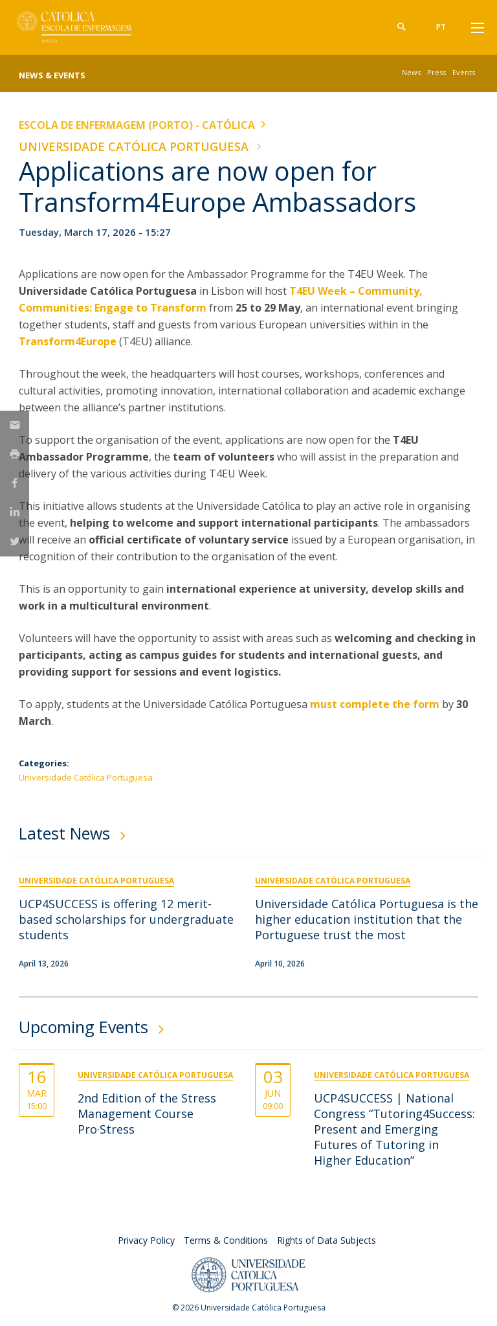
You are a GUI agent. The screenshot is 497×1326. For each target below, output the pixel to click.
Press (436, 72)
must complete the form (374, 704)
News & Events (52, 75)
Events (463, 72)
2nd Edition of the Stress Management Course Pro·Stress (147, 1113)
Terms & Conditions (226, 1240)
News (411, 72)
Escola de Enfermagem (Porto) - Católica (137, 125)
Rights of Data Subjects (326, 1240)
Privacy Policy (146, 1240)
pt (441, 26)
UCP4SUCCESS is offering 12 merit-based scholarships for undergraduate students (126, 919)
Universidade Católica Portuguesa (133, 146)
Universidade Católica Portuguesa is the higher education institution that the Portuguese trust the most (366, 919)
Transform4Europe (67, 341)
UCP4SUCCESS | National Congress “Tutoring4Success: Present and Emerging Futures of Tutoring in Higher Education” (394, 1129)
